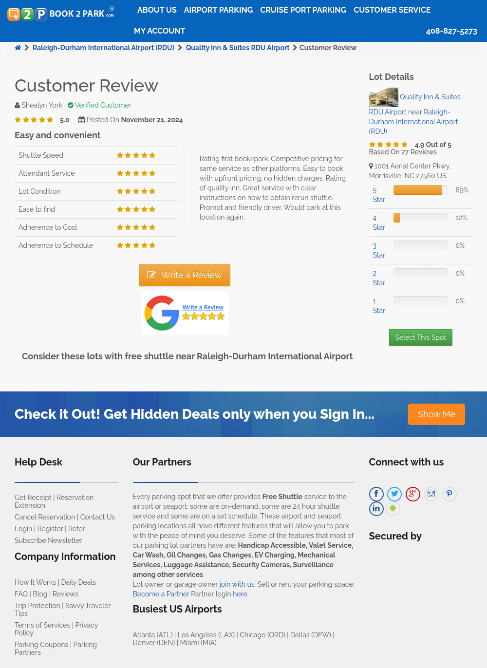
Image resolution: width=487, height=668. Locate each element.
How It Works (35, 582)
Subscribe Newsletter (48, 540)
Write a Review (184, 275)
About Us (157, 10)
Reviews (65, 594)
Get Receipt (33, 497)
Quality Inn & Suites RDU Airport (238, 48)
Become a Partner (161, 594)
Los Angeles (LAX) (206, 635)
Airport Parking (218, 10)
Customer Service (392, 10)
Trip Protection (37, 606)
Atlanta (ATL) (153, 635)
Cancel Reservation (45, 517)
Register (50, 529)
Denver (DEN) (154, 643)
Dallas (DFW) (310, 635)
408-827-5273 (451, 31)
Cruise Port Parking (303, 10)
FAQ (21, 594)
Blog (40, 594)
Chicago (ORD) (262, 635)
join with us (237, 584)
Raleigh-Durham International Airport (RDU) (103, 48)
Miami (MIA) (198, 643)
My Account (159, 31)
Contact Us (97, 517)
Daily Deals (78, 582)
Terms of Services (42, 625)
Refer (76, 529)
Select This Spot (420, 337)
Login (23, 529)
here (240, 594)
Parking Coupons (41, 645)
